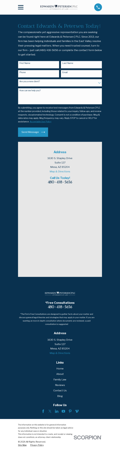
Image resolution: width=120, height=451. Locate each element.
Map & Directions (60, 171)
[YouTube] (63, 327)
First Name (24, 63)
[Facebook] (43, 327)
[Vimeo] (77, 327)
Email (65, 72)
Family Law (59, 295)
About (60, 290)
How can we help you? (30, 90)
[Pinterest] (70, 327)
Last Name (67, 63)
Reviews (60, 301)
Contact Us (60, 306)
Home (60, 284)
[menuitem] (22, 361)
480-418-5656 (60, 182)
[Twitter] (50, 327)
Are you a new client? (29, 81)
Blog (60, 312)
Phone (22, 72)
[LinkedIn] (56, 327)
